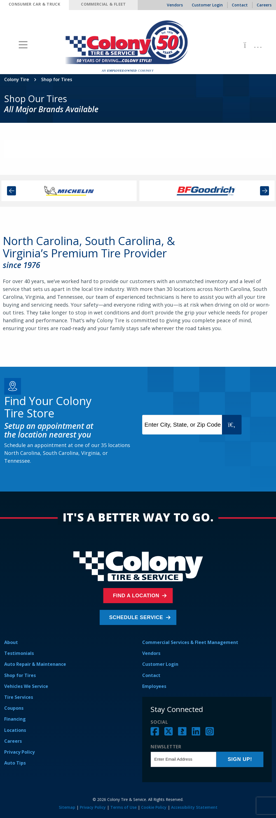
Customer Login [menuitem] (207, 5)
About (11, 642)
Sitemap (67, 807)
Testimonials (19, 653)
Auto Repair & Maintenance (35, 664)
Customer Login (160, 664)
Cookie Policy (154, 807)
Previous (11, 191)
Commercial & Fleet (103, 4)
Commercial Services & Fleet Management (190, 642)
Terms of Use (123, 807)
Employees (154, 686)
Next (264, 191)
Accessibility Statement (194, 807)
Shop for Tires (20, 675)
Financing (15, 719)
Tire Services (18, 697)
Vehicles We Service (26, 686)
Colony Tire (16, 79)
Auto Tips (15, 763)
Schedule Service (137, 617)
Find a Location (136, 595)
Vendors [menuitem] (175, 5)
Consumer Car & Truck (34, 4)
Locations (15, 730)
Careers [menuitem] (264, 5)
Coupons (14, 708)
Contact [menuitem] (240, 5)
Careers (13, 741)
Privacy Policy (19, 752)
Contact (151, 675)
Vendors (151, 653)
